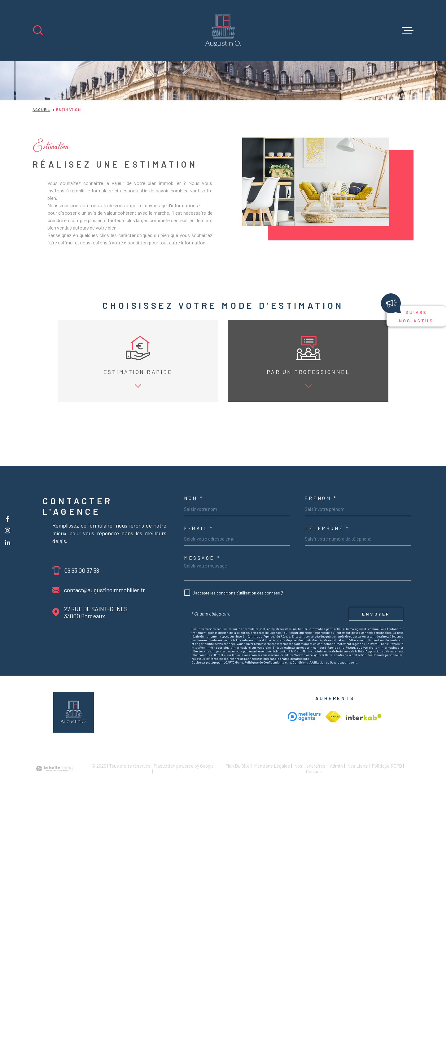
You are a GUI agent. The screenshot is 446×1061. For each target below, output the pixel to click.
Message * (202, 669)
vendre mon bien (63, 453)
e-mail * (198, 639)
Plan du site (237, 876)
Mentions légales (272, 876)
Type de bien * (60, 507)
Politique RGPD (387, 876)
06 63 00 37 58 (81, 681)
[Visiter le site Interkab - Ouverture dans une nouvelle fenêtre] (333, 827)
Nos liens (357, 876)
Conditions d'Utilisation (309, 773)
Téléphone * (327, 639)
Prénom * (321, 609)
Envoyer (376, 724)
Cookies (314, 882)
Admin (336, 876)
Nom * (193, 609)
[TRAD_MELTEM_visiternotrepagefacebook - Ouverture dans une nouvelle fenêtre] (7, 519)
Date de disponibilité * (350, 507)
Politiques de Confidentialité (264, 773)
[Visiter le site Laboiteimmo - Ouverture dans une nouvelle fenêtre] (54, 879)
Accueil (41, 109)
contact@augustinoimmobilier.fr (104, 700)
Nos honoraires (310, 876)
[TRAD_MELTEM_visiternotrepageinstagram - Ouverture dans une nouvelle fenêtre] (7, 531)
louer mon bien (108, 453)
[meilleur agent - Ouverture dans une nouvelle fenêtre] (304, 827)
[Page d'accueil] (223, 30)
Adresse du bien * (205, 507)
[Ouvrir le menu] (407, 30)
